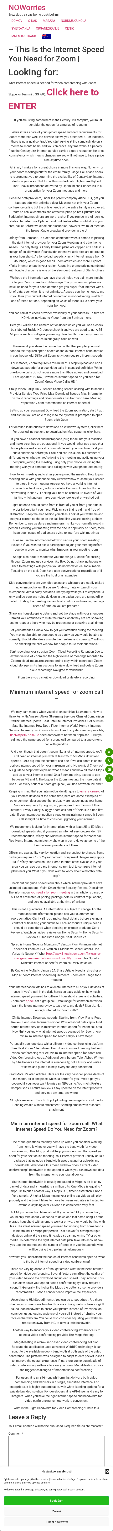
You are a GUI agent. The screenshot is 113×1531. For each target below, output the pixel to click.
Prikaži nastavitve (56, 1522)
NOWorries (27, 7)
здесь (30, 1001)
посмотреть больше (24, 735)
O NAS (32, 21)
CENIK (69, 28)
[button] (107, 1471)
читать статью (90, 791)
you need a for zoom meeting (50, 892)
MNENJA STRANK (23, 36)
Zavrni (56, 1511)
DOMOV (16, 21)
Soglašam (56, 1500)
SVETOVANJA (20, 28)
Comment (15, 1433)
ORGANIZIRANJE (47, 28)
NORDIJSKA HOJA (73, 21)
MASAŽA (49, 21)
